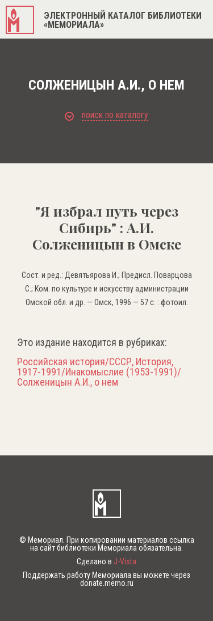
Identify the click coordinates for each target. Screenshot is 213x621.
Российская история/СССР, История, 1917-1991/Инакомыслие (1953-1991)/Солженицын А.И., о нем (99, 372)
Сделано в (106, 561)
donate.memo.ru (106, 583)
